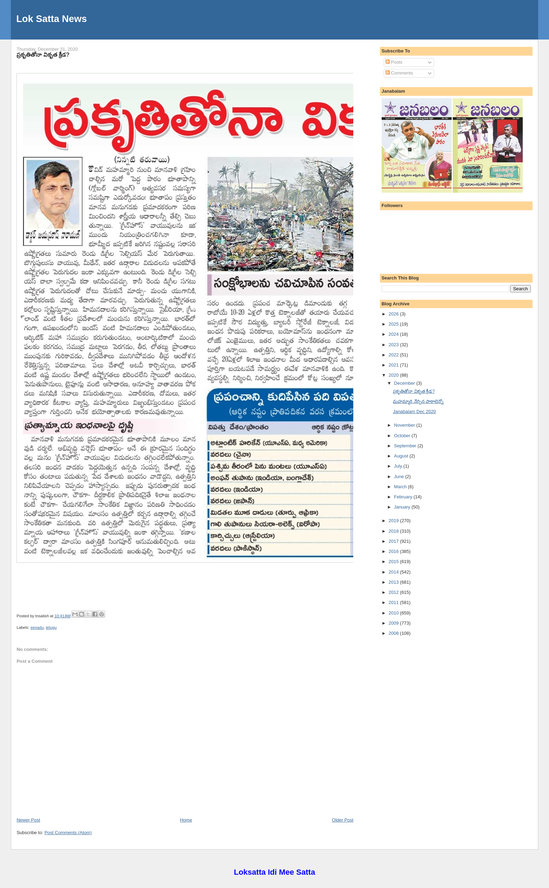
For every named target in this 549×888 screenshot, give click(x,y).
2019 (394, 520)
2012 (394, 592)
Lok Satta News (51, 18)
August (401, 456)
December (405, 383)
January (402, 507)
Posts (393, 62)
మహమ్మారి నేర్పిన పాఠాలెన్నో (418, 401)
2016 (394, 551)
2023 (394, 344)
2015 (394, 561)
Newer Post (28, 820)
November (405, 425)
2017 (394, 541)
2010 (394, 613)
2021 (394, 365)
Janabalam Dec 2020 (414, 411)
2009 (394, 623)
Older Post (342, 820)
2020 (394, 375)
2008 (394, 633)
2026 (394, 314)
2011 (394, 602)
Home (186, 820)
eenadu (37, 627)
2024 (394, 334)
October (402, 435)
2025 (394, 324)
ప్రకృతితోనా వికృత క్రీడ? (42, 54)
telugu (51, 627)
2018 (394, 531)
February (404, 496)
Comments (399, 73)
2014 (394, 572)
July (398, 466)
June (399, 476)
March (401, 486)
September (405, 445)
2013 (394, 582)
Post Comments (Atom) (68, 832)
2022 (394, 354)
